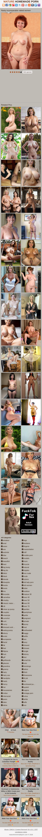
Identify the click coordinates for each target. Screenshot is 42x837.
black (4, 576)
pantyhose (27, 612)
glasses (5, 663)
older (25, 588)
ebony (4, 633)
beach (4, 558)
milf (24, 552)
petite (25, 615)
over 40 (26, 597)
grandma (5, 666)
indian (4, 693)
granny (4, 669)
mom (25, 561)
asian (4, 546)
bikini (4, 573)
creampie (5, 615)
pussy (25, 624)
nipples (25, 570)
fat (3, 645)
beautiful (5, 561)
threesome (27, 675)
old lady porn (28, 582)
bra (3, 591)
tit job (25, 678)
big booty (5, 567)
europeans (6, 639)
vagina (25, 690)
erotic (4, 636)
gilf (3, 657)
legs (24, 540)
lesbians (26, 543)
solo (24, 663)
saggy (25, 633)
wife (24, 702)
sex (24, 639)
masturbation (28, 549)
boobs (4, 585)
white (25, 699)
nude (25, 576)
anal (3, 543)
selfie (25, 636)
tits (24, 681)
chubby (5, 600)
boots (4, 588)
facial (4, 642)
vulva (25, 696)
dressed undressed (9, 627)
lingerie (25, 546)
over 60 (26, 603)
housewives (6, 690)
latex (4, 702)
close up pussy (7, 609)
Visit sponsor (27, 72)
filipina (4, 651)
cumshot (5, 618)
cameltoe (5, 597)
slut (24, 657)
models (25, 558)
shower (25, 648)
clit (3, 606)
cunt (3, 621)
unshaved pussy (29, 684)
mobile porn (27, 555)
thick (24, 672)
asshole (5, 552)
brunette (5, 594)
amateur (5, 540)
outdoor (26, 591)
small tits (26, 660)
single (25, 651)
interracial (6, 696)
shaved (25, 645)
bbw (3, 555)
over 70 (26, 606)
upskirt (25, 687)
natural (25, 567)
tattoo (25, 669)
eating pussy (7, 630)
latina (4, 705)
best (3, 564)
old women (27, 585)
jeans (4, 699)
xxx (24, 705)
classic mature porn (9, 603)
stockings (26, 666)
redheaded (27, 630)
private (25, 621)
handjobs (5, 678)
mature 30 (26, 594)
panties (25, 609)
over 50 (26, 600)
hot (3, 687)
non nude (26, 573)
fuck (3, 654)
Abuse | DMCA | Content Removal (15, 829)
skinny (25, 654)
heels (4, 681)
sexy (24, 642)
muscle (25, 564)
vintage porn (27, 693)
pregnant (26, 618)
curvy (4, 624)
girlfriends (6, 660)
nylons (25, 579)
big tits (4, 570)
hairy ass (5, 675)
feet (3, 648)
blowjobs (5, 582)
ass (3, 549)
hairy (4, 672)
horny (4, 684)
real (24, 627)
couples (5, 612)
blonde (4, 579)
